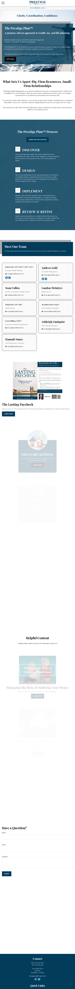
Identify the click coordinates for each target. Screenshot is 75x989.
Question (5, 856)
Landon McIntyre (52, 288)
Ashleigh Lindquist (53, 321)
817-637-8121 (39, 963)
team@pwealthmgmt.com (37, 976)
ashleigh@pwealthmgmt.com (52, 329)
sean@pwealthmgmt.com (15, 295)
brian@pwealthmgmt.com (15, 274)
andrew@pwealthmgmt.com (52, 275)
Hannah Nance (14, 339)
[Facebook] (9, 277)
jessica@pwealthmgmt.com (16, 328)
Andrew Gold (49, 268)
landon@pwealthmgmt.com (52, 295)
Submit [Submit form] (6, 874)
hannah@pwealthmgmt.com (16, 346)
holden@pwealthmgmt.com (16, 311)
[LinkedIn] (6, 277)
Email (3, 845)
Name (4, 833)
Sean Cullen (12, 288)
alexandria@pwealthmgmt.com (52, 311)
